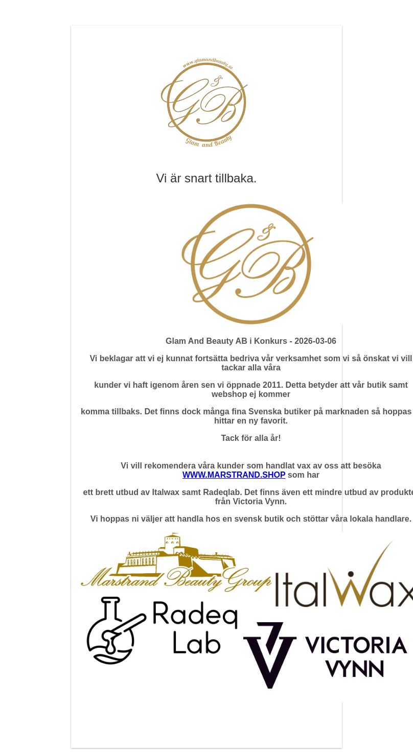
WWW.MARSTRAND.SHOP (233, 475)
